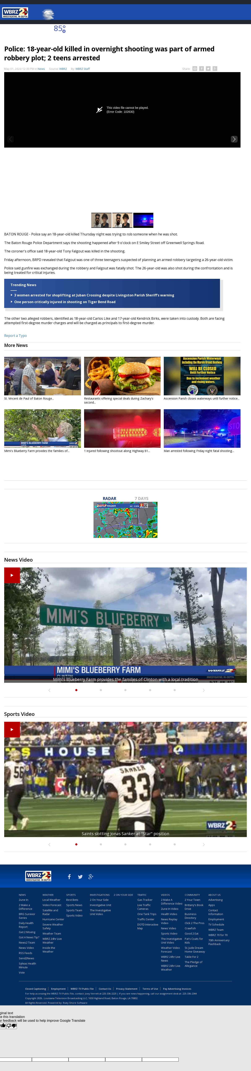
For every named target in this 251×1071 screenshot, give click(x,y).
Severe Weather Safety (53, 926)
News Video (26, 948)
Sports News (74, 905)
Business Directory (190, 916)
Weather (48, 894)
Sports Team (74, 910)
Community (192, 894)
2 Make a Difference (25, 907)
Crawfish (190, 928)
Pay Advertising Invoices (177, 988)
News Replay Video (169, 921)
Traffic (142, 894)
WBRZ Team (216, 930)
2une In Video (169, 909)
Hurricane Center (53, 919)
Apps (211, 905)
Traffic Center (145, 919)
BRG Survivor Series (27, 916)
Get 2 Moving (27, 932)
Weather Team (52, 933)
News (41, 69)
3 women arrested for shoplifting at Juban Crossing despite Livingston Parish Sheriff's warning (94, 295)
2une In (23, 900)
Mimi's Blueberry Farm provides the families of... (36, 451)
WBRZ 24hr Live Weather (52, 940)
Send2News (26, 958)
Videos (165, 894)
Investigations (100, 894)
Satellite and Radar (50, 912)
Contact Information (215, 912)
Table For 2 (191, 957)
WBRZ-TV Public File (82, 988)
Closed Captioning (35, 988)
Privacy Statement (126, 988)
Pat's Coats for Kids (194, 940)
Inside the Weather (49, 949)
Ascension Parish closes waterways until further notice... (201, 398)
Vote (22, 972)
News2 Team (27, 942)
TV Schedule (216, 924)
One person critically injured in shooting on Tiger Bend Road (65, 302)
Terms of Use (150, 988)
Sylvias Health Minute (27, 965)
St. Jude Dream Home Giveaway (195, 949)
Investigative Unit (100, 905)
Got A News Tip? (29, 937)
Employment (216, 919)
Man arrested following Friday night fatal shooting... (199, 451)
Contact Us (105, 988)
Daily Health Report (26, 925)
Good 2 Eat (191, 933)
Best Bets (72, 900)
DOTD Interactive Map (147, 926)
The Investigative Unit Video (100, 912)
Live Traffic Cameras (144, 907)
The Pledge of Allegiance (193, 964)
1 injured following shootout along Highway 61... (117, 451)
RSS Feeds (25, 953)
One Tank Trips (146, 914)
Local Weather (51, 900)
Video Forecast (52, 905)
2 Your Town (192, 900)
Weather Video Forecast (170, 949)
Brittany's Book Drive (194, 907)
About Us (214, 894)
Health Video (169, 914)
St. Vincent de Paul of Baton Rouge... (29, 398)
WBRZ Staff (82, 69)
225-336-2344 (189, 993)
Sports (71, 894)
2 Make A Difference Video (171, 901)
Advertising (215, 900)
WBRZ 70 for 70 (218, 935)
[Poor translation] (11, 1026)
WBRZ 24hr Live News (170, 958)
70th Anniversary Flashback (218, 942)
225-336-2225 (109, 993)
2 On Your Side (99, 900)
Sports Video (74, 915)
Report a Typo (15, 335)
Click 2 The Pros (194, 923)
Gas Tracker (144, 900)
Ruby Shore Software (75, 1002)
